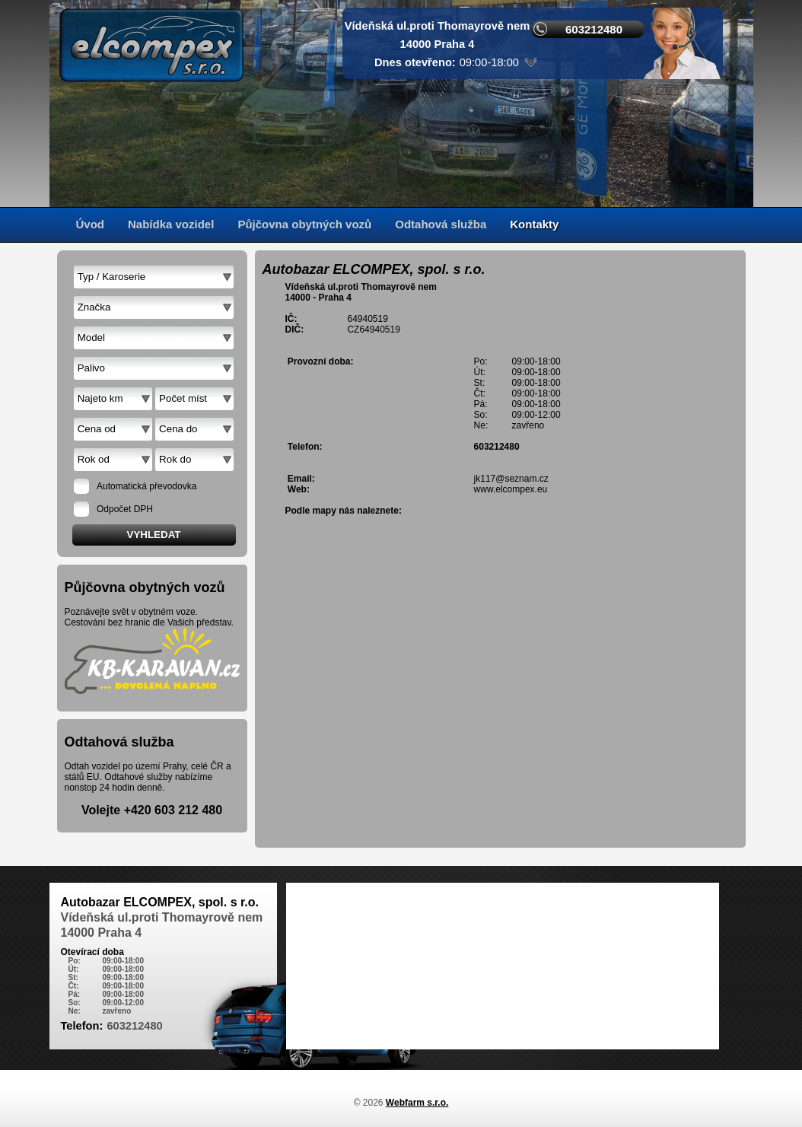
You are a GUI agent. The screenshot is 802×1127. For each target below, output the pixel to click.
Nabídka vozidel (171, 224)
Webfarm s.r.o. (417, 1102)
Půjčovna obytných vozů (304, 224)
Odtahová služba (440, 224)
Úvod (90, 224)
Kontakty (534, 224)
